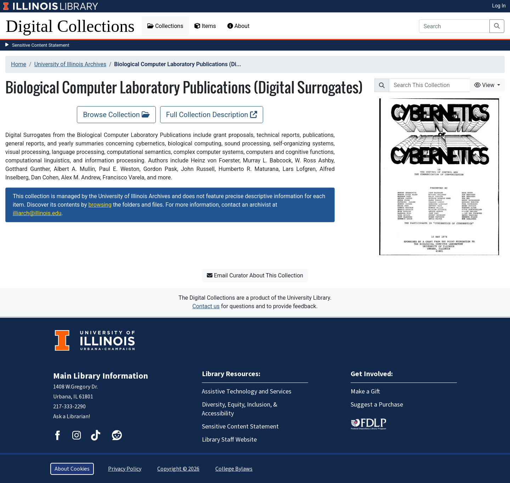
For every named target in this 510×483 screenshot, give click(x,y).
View (485, 85)
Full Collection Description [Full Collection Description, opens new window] (211, 114)
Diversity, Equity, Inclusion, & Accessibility (239, 409)
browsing (100, 204)
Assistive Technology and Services (246, 391)
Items (205, 26)
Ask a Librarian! (71, 416)
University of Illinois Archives (70, 64)
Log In (499, 5)
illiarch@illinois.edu (37, 213)
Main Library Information (100, 376)
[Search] (454, 26)
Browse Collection (116, 114)
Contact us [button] (206, 306)
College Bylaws (234, 469)
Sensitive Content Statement (40, 45)
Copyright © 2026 (178, 469)
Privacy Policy (124, 469)
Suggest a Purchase (377, 404)
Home (18, 64)
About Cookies (72, 469)
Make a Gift (365, 391)
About (238, 26)
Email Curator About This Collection (255, 275)
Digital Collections (70, 26)
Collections (165, 26)
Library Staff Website (229, 439)
